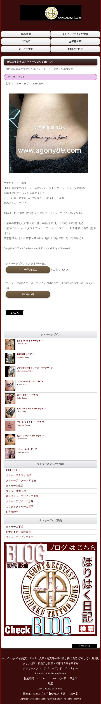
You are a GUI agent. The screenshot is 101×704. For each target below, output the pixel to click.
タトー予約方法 (28, 269)
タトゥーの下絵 (14, 526)
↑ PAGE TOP (84, 646)
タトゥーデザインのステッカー (23, 537)
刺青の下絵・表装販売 (18, 532)
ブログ (26, 41)
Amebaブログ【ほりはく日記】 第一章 (56, 693)
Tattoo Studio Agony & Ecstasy (48, 699)
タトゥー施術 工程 (16, 491)
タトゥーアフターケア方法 (21, 480)
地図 (50, 683)
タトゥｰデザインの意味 (75, 34)
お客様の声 (75, 41)
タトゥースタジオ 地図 (19, 475)
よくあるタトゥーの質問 (19, 506)
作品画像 (26, 34)
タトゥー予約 (25, 49)
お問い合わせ (75, 49)
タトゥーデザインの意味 (19, 501)
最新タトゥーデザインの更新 (22, 496)
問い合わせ (28, 294)
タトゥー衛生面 (14, 485)
